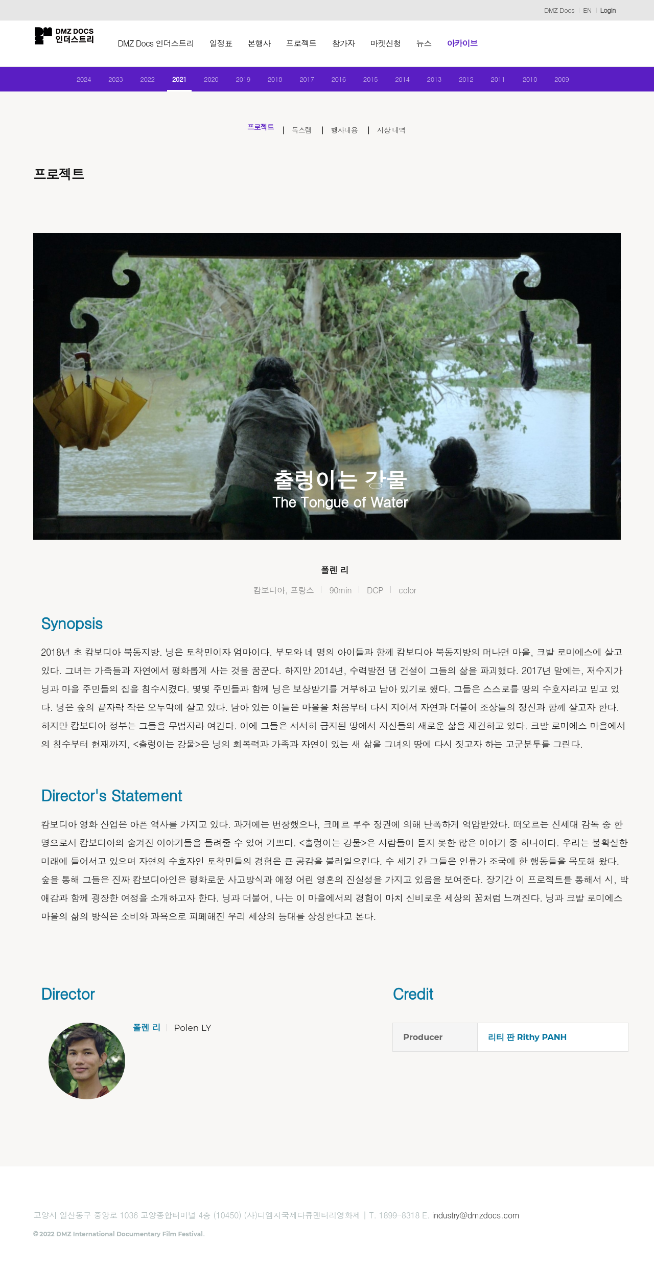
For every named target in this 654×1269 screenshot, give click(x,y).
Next (598, 400)
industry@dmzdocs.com (476, 1225)
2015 (376, 83)
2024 (57, 83)
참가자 (358, 43)
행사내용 (348, 138)
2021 (163, 83)
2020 (198, 83)
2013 (446, 83)
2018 (269, 83)
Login (608, 10)
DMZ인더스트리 (71, 43)
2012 (482, 83)
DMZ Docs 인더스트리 (171, 43)
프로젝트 (316, 43)
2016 (340, 83)
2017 (305, 83)
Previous (56, 400)
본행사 (274, 43)
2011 (517, 83)
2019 (234, 83)
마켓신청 (400, 43)
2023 (92, 83)
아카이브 (477, 43)
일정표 (235, 43)
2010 (553, 83)
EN (587, 10)
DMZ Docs (559, 10)
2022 (128, 83)
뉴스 (439, 43)
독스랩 (299, 138)
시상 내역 (404, 138)
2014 (411, 83)
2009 (588, 83)
